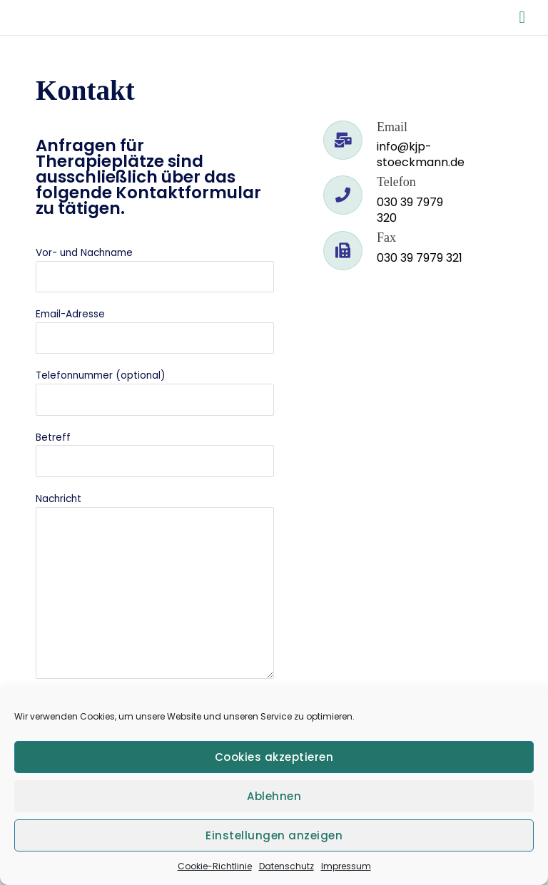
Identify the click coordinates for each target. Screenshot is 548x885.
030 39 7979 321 (419, 258)
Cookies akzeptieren (274, 757)
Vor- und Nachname (155, 269)
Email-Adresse (155, 330)
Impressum (346, 866)
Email (392, 127)
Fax (386, 237)
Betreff (155, 454)
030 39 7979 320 (410, 210)
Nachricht (155, 588)
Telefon (396, 182)
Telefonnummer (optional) (155, 392)
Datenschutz (286, 866)
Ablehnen (274, 796)
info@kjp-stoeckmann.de (421, 154)
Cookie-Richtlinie (215, 866)
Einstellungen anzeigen (274, 835)
